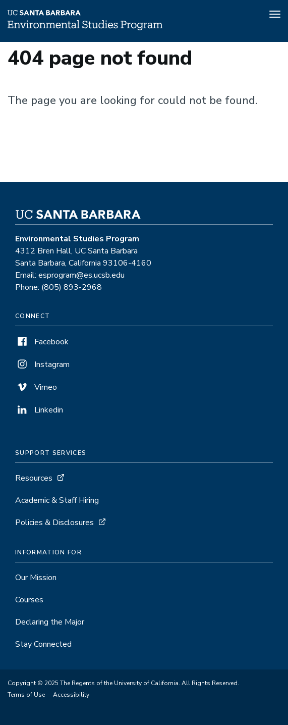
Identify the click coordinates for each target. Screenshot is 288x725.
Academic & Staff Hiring (57, 500)
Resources (33, 478)
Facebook (42, 341)
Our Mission (35, 577)
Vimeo (36, 387)
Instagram (42, 364)
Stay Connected (43, 644)
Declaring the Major (49, 622)
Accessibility (71, 695)
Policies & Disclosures (54, 522)
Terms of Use (26, 695)
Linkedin (39, 410)
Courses (29, 599)
